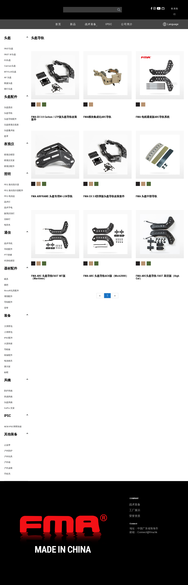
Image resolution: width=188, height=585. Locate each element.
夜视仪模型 (9, 154)
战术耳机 (8, 243)
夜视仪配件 (9, 166)
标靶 (6, 372)
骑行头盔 (8, 89)
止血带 (7, 445)
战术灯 (7, 202)
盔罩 (6, 136)
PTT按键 (8, 255)
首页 (58, 24)
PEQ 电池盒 (9, 196)
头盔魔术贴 (9, 130)
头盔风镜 (8, 402)
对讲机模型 (9, 260)
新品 (73, 24)
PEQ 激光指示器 (11, 184)
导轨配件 (8, 302)
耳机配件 (8, 249)
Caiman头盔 (10, 66)
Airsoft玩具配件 (11, 290)
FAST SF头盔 (10, 54)
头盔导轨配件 (10, 119)
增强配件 (8, 296)
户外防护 (8, 451)
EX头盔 (7, 60)
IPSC (108, 24)
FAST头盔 (8, 48)
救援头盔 (8, 83)
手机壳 (7, 474)
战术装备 (92, 24)
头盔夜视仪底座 (11, 125)
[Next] (115, 295)
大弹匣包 (8, 326)
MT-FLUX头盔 (10, 72)
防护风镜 (8, 391)
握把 (6, 285)
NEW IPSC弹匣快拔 (13, 426)
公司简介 (126, 24)
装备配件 (8, 355)
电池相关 (8, 361)
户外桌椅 (8, 468)
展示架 (7, 366)
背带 (6, 308)
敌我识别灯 (9, 213)
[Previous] (100, 295)
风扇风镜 (8, 396)
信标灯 (7, 219)
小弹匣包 (8, 332)
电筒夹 (7, 225)
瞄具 (6, 279)
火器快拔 (8, 343)
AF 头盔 (7, 77)
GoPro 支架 (9, 408)
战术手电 (8, 207)
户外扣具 (8, 456)
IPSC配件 (8, 338)
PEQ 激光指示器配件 (13, 190)
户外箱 (7, 462)
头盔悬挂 (8, 107)
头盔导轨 (8, 113)
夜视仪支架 (9, 160)
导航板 (7, 349)
